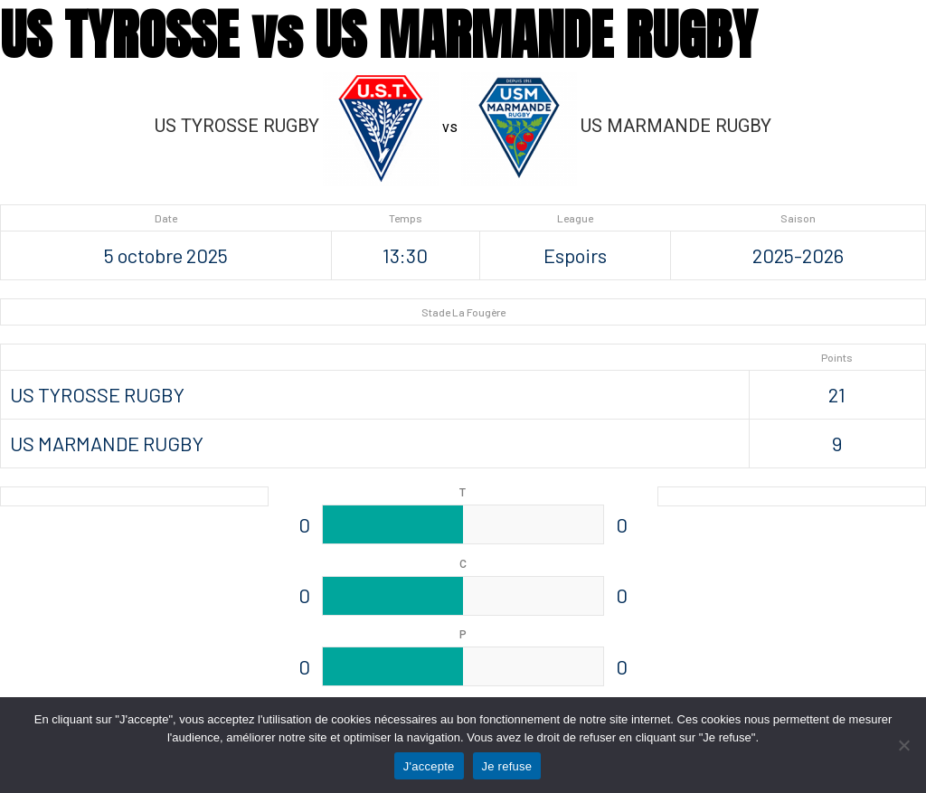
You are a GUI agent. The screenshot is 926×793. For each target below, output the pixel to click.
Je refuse (507, 766)
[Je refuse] (903, 745)
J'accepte (429, 766)
